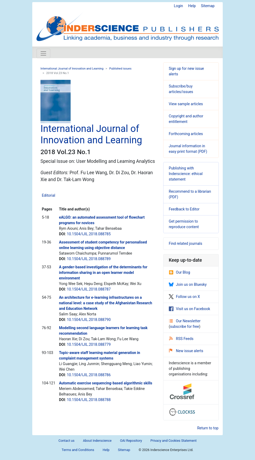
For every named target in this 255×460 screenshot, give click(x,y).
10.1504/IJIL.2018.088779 (89, 344)
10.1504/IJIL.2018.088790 (89, 320)
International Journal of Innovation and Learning (71, 68)
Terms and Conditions (78, 450)
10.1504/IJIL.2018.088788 (89, 400)
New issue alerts (186, 351)
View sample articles (186, 104)
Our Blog (179, 272)
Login (178, 6)
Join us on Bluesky (188, 284)
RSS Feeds (181, 339)
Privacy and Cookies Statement (174, 441)
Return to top (207, 428)
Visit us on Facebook (189, 309)
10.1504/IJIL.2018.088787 (89, 289)
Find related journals (185, 243)
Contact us (66, 441)
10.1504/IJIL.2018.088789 (89, 259)
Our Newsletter (185, 321)
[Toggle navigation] (43, 53)
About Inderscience (97, 441)
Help (192, 6)
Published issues (120, 68)
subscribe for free (184, 326)
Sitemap (208, 6)
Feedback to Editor (184, 209)
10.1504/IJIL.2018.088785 (89, 234)
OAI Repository (131, 441)
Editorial (48, 195)
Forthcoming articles (186, 134)
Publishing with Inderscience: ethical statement (186, 173)
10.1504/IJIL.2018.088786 (89, 375)
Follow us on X (184, 297)
